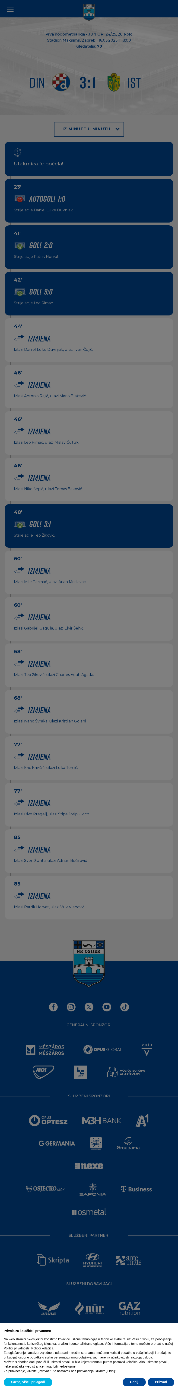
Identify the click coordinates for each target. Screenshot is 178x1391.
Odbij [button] (134, 1382)
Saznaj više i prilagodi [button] (28, 1382)
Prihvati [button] (161, 1382)
